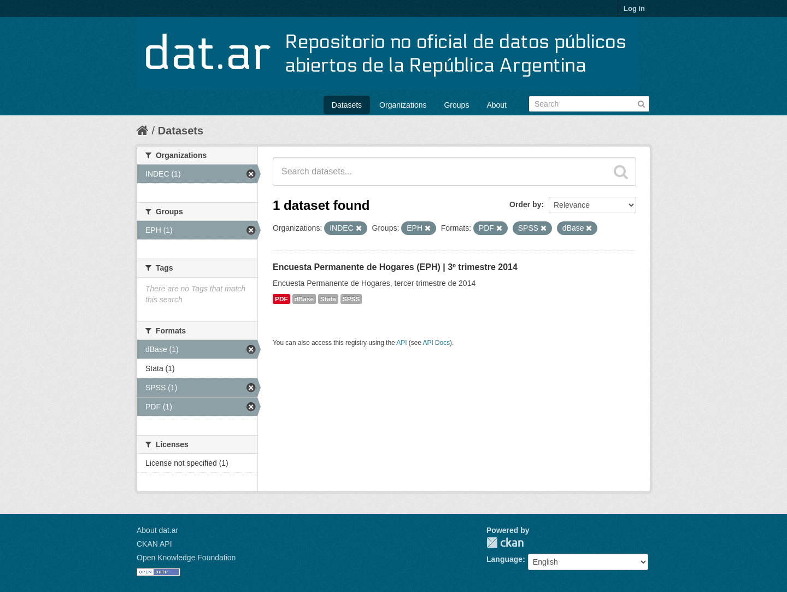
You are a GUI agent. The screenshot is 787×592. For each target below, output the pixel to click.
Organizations (402, 105)
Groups (456, 105)
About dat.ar (157, 530)
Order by (525, 204)
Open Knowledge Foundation (186, 557)
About (496, 105)
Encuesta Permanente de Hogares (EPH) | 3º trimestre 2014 (395, 267)
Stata (328, 299)
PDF (281, 299)
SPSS (351, 299)
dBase (304, 299)
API (401, 343)
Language (504, 559)
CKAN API (154, 544)
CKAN (505, 542)
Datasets (347, 105)
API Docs (436, 343)
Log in (634, 8)
